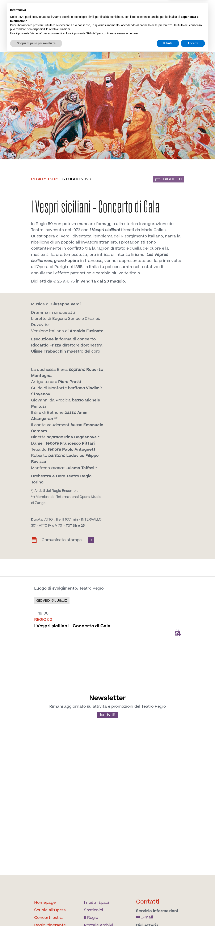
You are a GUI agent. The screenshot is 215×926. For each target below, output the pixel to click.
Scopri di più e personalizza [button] (36, 914)
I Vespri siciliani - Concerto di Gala (72, 626)
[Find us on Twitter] (131, 23)
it (167, 11)
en (174, 11)
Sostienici (166, 33)
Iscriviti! (107, 715)
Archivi (186, 33)
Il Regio (62, 36)
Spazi (148, 33)
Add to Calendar (177, 632)
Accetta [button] (192, 914)
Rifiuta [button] (168, 914)
